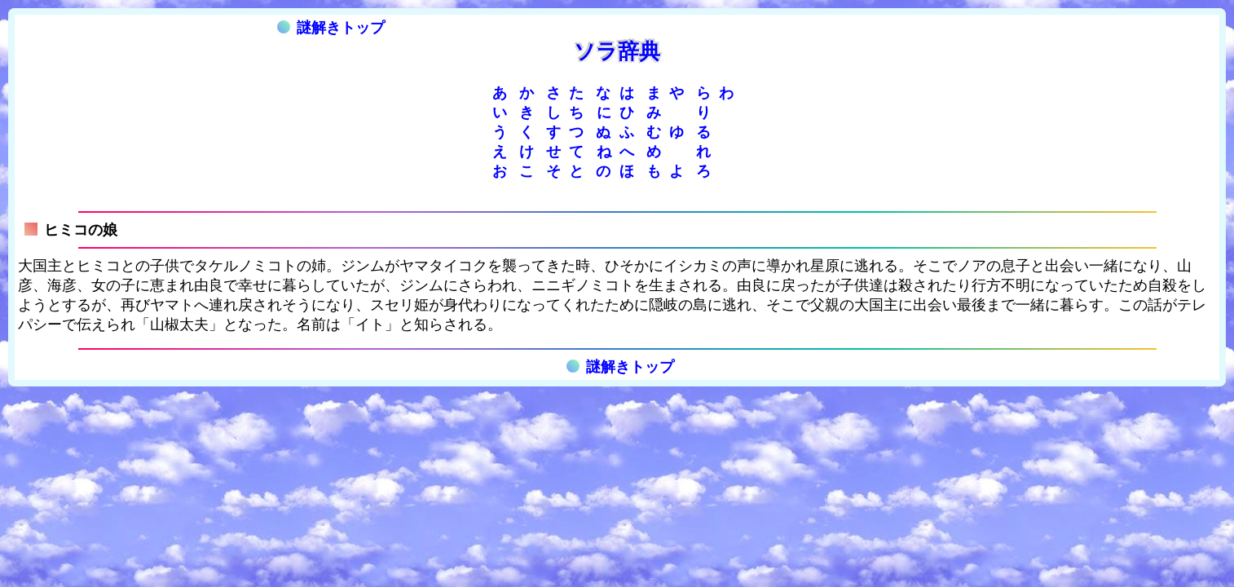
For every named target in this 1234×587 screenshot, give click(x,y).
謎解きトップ (331, 28)
